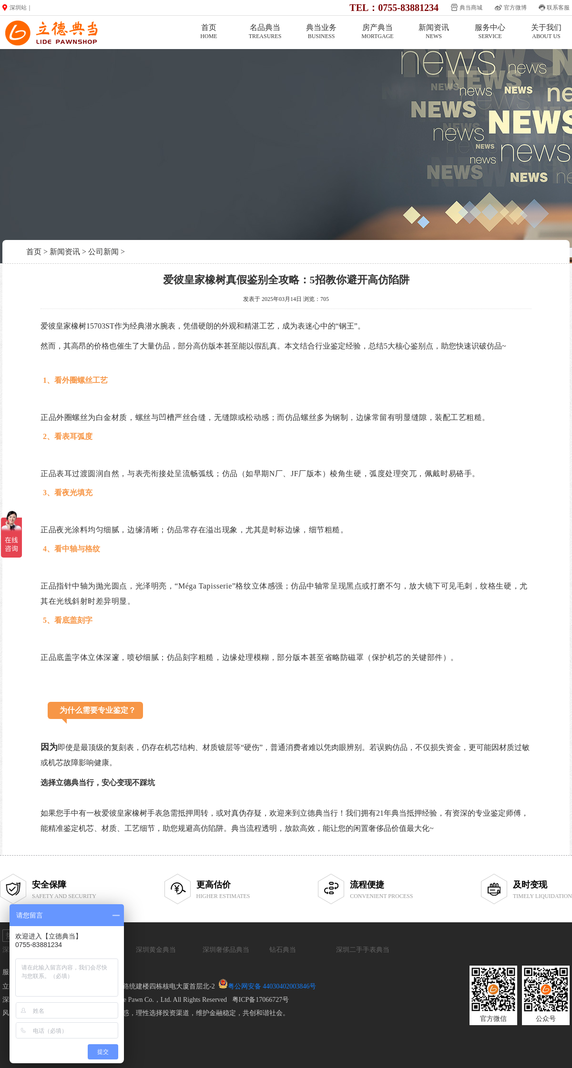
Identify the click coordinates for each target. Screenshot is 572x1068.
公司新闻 (103, 252)
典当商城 (471, 7)
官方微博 (515, 7)
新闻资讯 (433, 31)
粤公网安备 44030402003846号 (272, 986)
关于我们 (546, 31)
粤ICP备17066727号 (260, 999)
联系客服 (558, 7)
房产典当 (377, 31)
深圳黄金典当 (156, 949)
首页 (208, 31)
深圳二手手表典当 (362, 949)
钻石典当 (282, 949)
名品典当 (265, 31)
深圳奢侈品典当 (226, 949)
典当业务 (321, 31)
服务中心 (490, 31)
